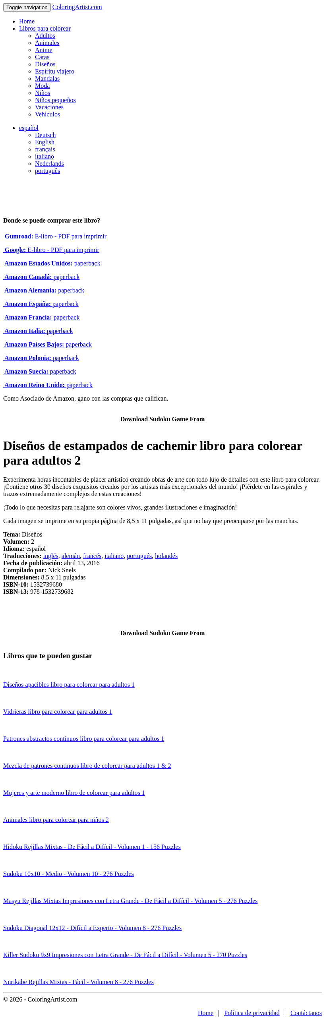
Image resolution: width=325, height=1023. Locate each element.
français (45, 149)
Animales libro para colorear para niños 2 (56, 819)
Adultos (45, 35)
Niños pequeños (55, 100)
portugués (139, 555)
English (44, 142)
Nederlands (49, 163)
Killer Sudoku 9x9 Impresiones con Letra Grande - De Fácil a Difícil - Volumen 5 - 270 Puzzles (125, 954)
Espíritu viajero (54, 71)
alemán (71, 555)
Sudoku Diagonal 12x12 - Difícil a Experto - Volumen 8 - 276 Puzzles (92, 927)
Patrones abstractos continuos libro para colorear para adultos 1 (83, 738)
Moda (42, 85)
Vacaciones (49, 107)
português (47, 170)
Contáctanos (306, 1012)
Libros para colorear (45, 28)
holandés (166, 555)
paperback (51, 263)
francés (92, 555)
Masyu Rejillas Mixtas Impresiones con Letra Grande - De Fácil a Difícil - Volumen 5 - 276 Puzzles (130, 900)
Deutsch (45, 135)
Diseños (45, 64)
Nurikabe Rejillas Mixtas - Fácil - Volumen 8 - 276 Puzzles (78, 981)
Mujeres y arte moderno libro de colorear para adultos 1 (74, 792)
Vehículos (47, 114)
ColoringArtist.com (77, 7)
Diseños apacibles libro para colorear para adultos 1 (69, 684)
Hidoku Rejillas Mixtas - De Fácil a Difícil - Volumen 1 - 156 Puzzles (92, 846)
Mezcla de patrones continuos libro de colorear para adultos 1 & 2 (87, 765)
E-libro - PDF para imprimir (54, 236)
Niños (42, 92)
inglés (50, 555)
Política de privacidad (252, 1012)
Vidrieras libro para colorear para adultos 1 (57, 711)
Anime (43, 49)
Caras (42, 57)
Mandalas (47, 78)
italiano (44, 156)
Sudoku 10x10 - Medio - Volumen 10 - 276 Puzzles (68, 873)
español (29, 127)
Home (27, 21)
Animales (47, 42)
